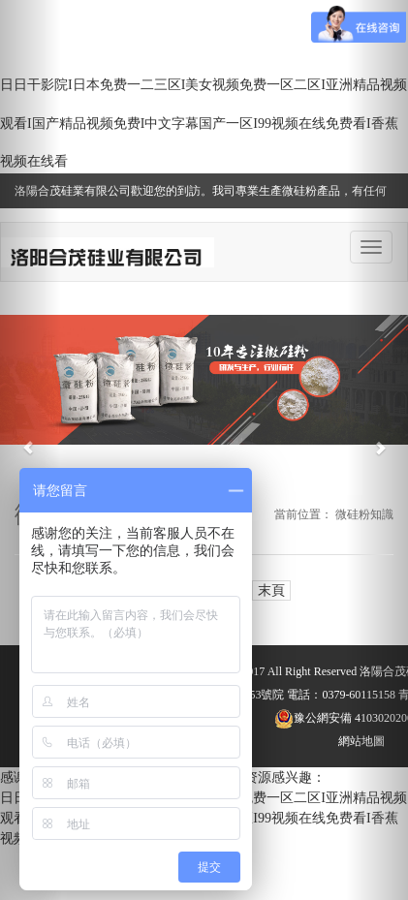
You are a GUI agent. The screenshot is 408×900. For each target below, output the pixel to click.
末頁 (271, 590)
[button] (30, 450)
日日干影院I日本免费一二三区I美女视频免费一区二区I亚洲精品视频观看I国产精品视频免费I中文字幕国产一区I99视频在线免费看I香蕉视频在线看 (203, 123)
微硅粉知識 (364, 514)
